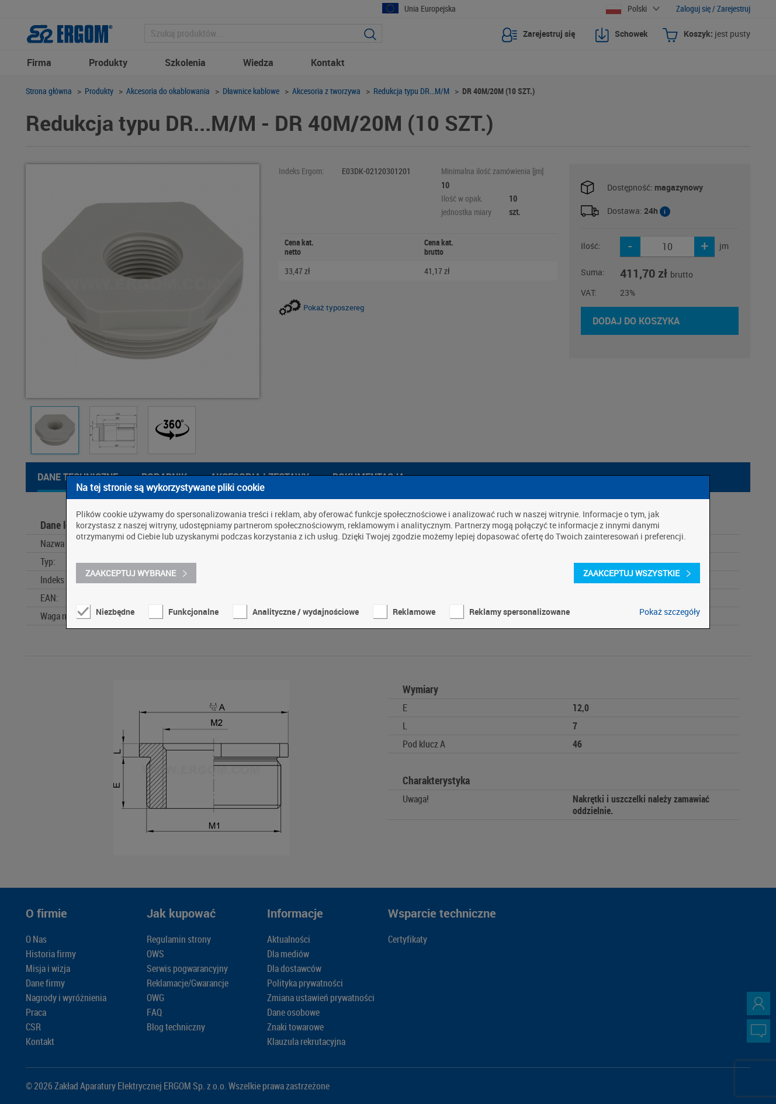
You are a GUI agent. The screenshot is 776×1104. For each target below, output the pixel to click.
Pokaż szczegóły (669, 611)
